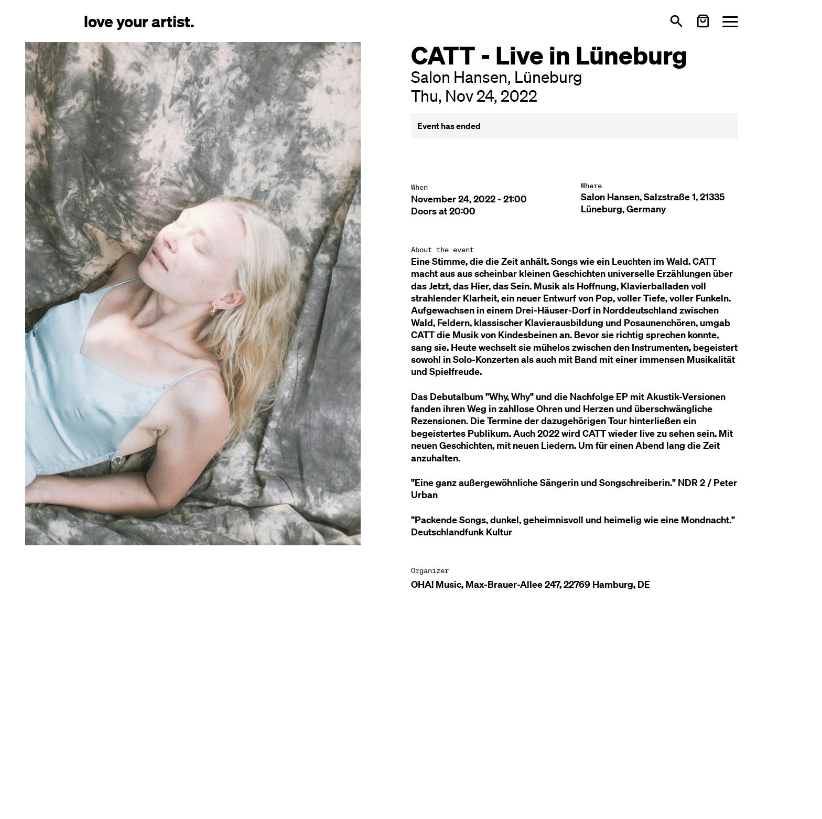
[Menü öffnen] (730, 21)
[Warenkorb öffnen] (703, 21)
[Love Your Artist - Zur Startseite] (139, 20)
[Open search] (676, 21)
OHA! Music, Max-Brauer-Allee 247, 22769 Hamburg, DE (530, 584)
